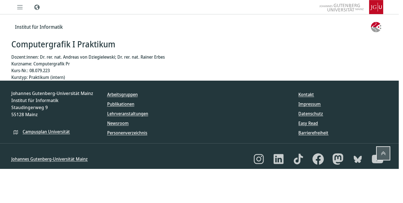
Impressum (309, 104)
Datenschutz (310, 114)
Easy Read (308, 123)
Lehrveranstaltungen (127, 114)
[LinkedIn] (278, 159)
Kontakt (306, 94)
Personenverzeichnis (127, 133)
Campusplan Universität (46, 132)
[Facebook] (318, 159)
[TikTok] (298, 159)
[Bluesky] (357, 159)
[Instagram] (258, 159)
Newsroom (118, 123)
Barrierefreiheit (313, 133)
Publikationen (120, 104)
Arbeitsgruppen (122, 94)
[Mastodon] (338, 159)
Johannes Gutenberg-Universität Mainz (49, 159)
